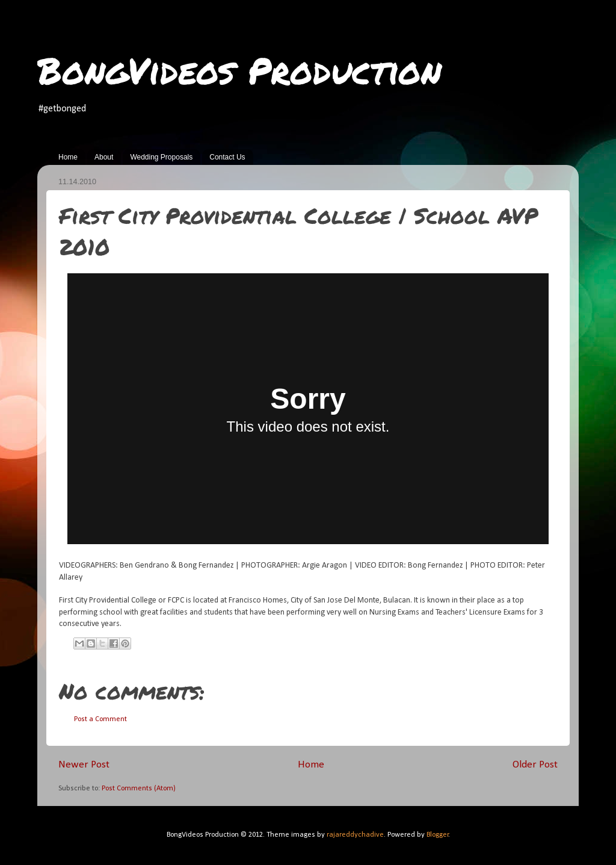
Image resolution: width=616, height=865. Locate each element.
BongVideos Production (239, 70)
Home (68, 157)
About (103, 157)
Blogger (438, 835)
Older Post (535, 765)
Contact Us (227, 157)
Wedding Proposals (161, 157)
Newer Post (83, 765)
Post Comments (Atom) (139, 788)
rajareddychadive (355, 835)
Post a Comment (100, 719)
